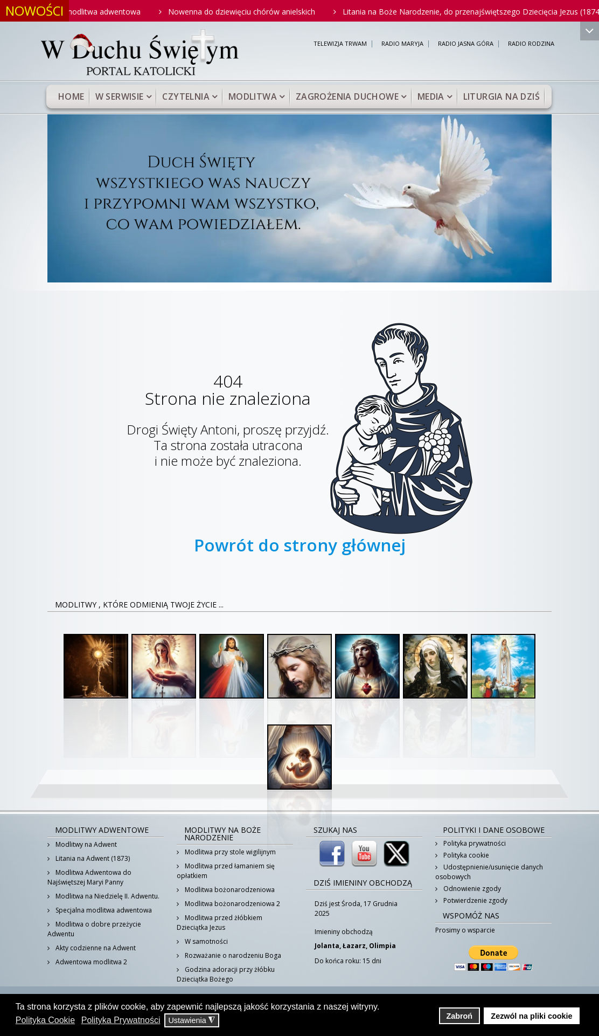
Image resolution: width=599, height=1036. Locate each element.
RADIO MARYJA (402, 43)
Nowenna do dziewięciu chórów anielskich (248, 11)
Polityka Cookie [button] (45, 1020)
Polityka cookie (465, 855)
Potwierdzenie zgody (474, 900)
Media (430, 96)
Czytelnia (186, 96)
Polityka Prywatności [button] (121, 1020)
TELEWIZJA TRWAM (340, 43)
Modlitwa (252, 96)
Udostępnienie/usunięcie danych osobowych (489, 871)
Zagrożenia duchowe (347, 96)
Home (71, 96)
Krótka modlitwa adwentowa (96, 11)
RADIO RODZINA (531, 43)
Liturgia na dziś (501, 96)
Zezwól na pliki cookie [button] (531, 1016)
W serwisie (119, 96)
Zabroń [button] (459, 1016)
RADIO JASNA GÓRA (465, 43)
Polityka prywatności (474, 843)
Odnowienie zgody (471, 888)
